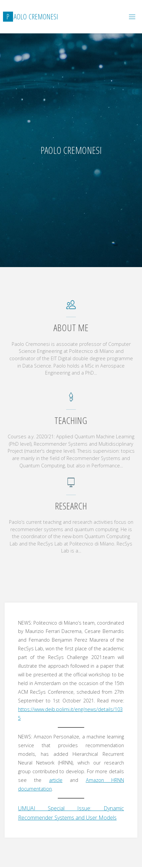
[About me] (71, 307)
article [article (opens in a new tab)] (55, 780)
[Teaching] (71, 400)
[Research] (71, 485)
